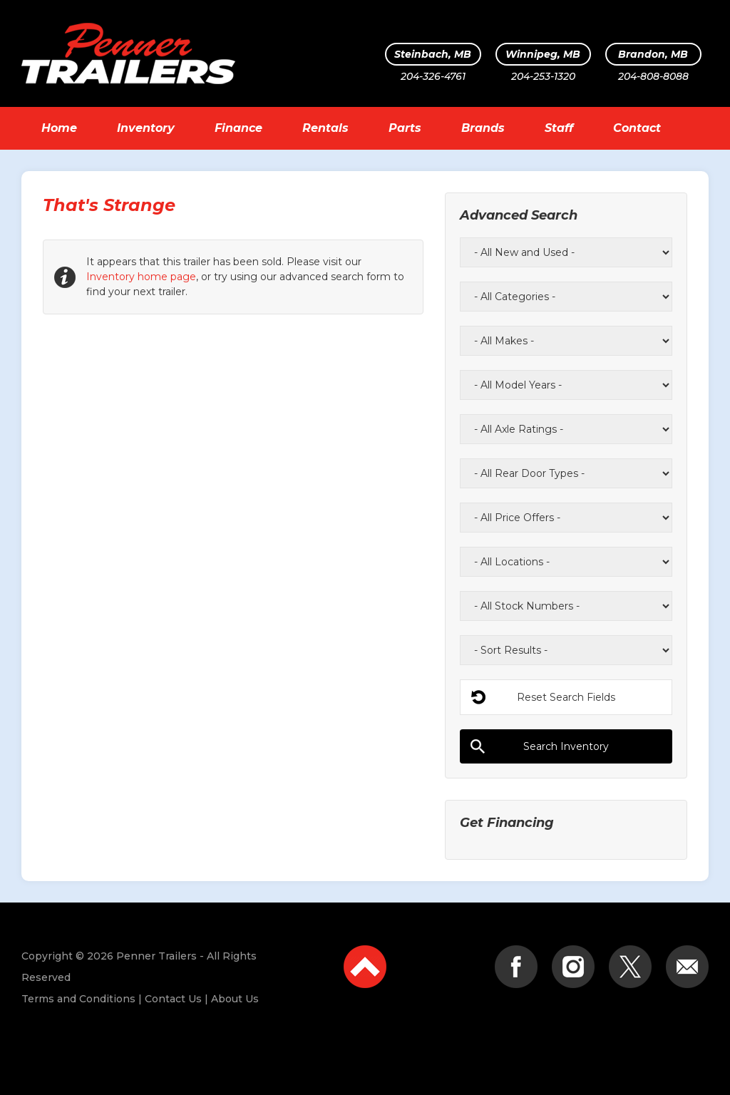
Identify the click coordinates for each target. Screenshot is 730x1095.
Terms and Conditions (78, 998)
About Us (235, 998)
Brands (483, 128)
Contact (637, 128)
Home (59, 128)
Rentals (325, 128)
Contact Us (173, 998)
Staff (559, 128)
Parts (405, 128)
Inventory (146, 128)
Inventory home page (141, 276)
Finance (238, 128)
